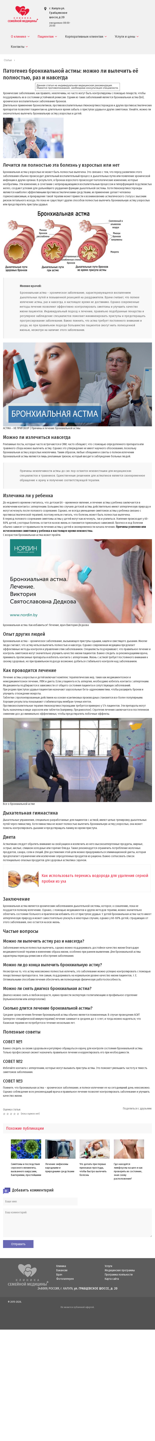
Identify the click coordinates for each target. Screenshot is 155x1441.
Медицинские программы (120, 1270)
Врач (59, 1274)
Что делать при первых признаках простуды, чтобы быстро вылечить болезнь (93, 1169)
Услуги (108, 1266)
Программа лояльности (119, 1274)
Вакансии (61, 1270)
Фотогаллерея (65, 1279)
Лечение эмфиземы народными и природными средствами (59, 1168)
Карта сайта (112, 1279)
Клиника (61, 1266)
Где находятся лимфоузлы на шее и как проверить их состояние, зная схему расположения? (128, 1171)
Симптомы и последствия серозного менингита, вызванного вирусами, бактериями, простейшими (26, 1169)
